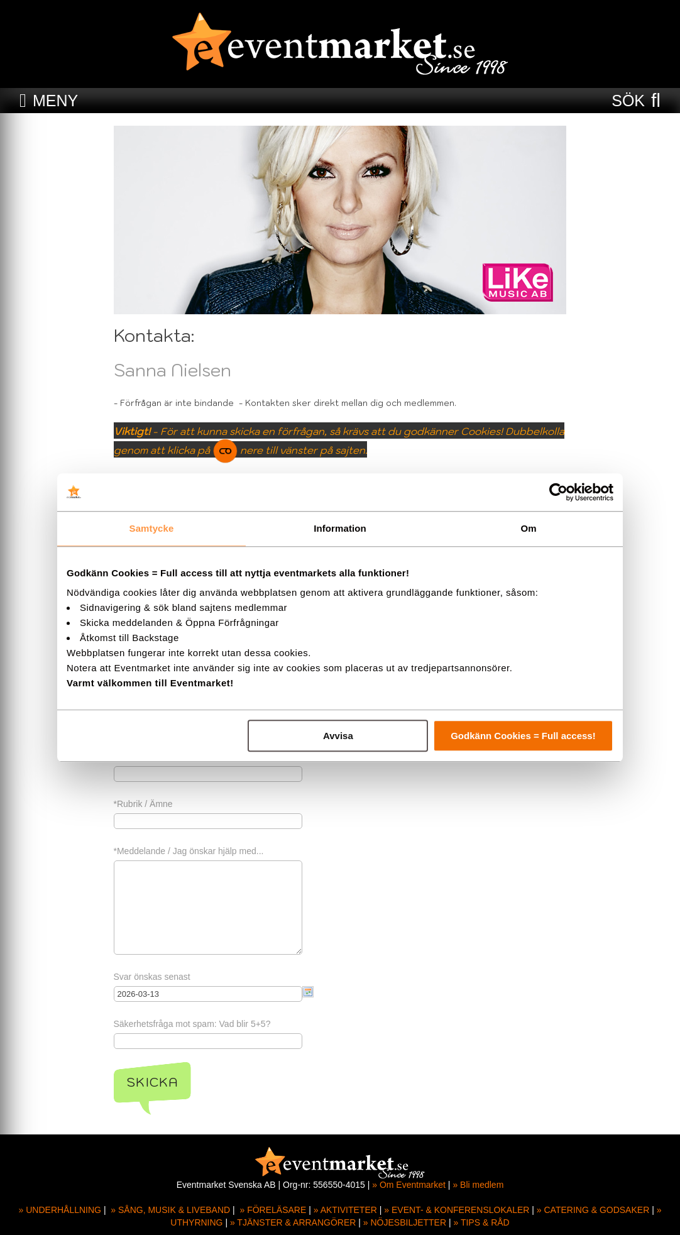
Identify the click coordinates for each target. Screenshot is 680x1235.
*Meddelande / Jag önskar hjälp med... (189, 851)
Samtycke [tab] (151, 528)
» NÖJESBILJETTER (404, 1222)
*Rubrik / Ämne (143, 804)
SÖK (628, 100)
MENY (55, 100)
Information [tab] (340, 528)
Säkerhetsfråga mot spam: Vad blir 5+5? (192, 1024)
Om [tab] (528, 528)
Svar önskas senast (152, 977)
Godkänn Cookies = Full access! (523, 735)
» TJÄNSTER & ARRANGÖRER (293, 1222)
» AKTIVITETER (345, 1210)
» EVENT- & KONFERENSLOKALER (456, 1210)
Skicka (152, 1082)
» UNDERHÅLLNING (60, 1210)
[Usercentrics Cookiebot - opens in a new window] (558, 492)
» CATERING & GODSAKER (593, 1210)
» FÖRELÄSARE (272, 1210)
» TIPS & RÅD (482, 1222)
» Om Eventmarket (409, 1185)
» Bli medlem (477, 1185)
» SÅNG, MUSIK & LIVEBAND (170, 1210)
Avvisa (338, 735)
